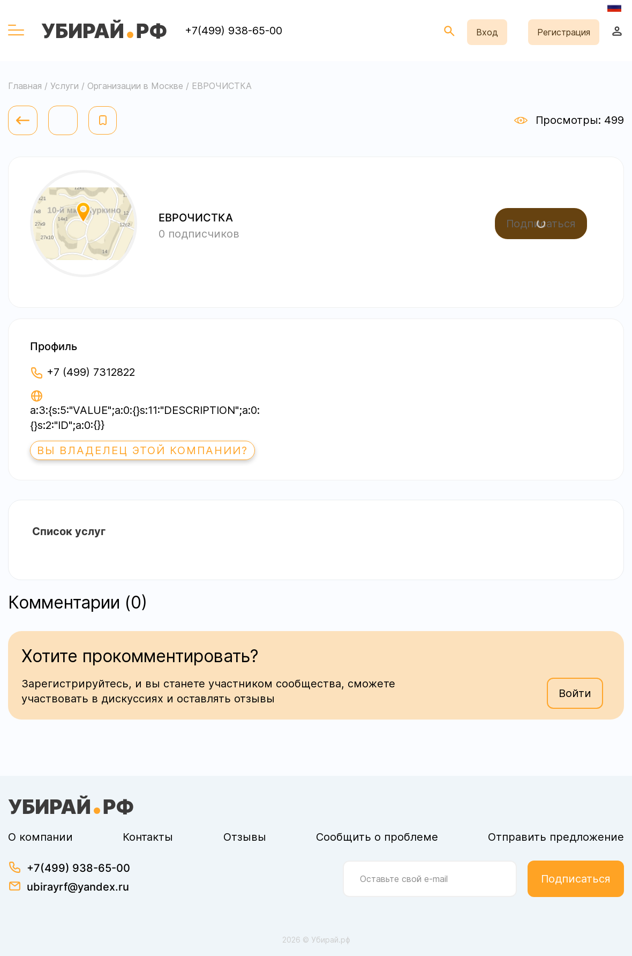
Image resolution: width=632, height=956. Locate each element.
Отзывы (244, 837)
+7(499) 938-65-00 (233, 30)
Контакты (148, 837)
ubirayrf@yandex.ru (78, 886)
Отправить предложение (556, 837)
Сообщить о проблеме (377, 837)
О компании (40, 837)
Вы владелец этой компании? (142, 450)
